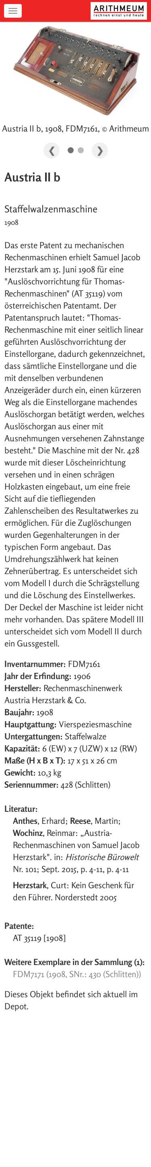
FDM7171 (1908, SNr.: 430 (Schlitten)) (77, 974)
